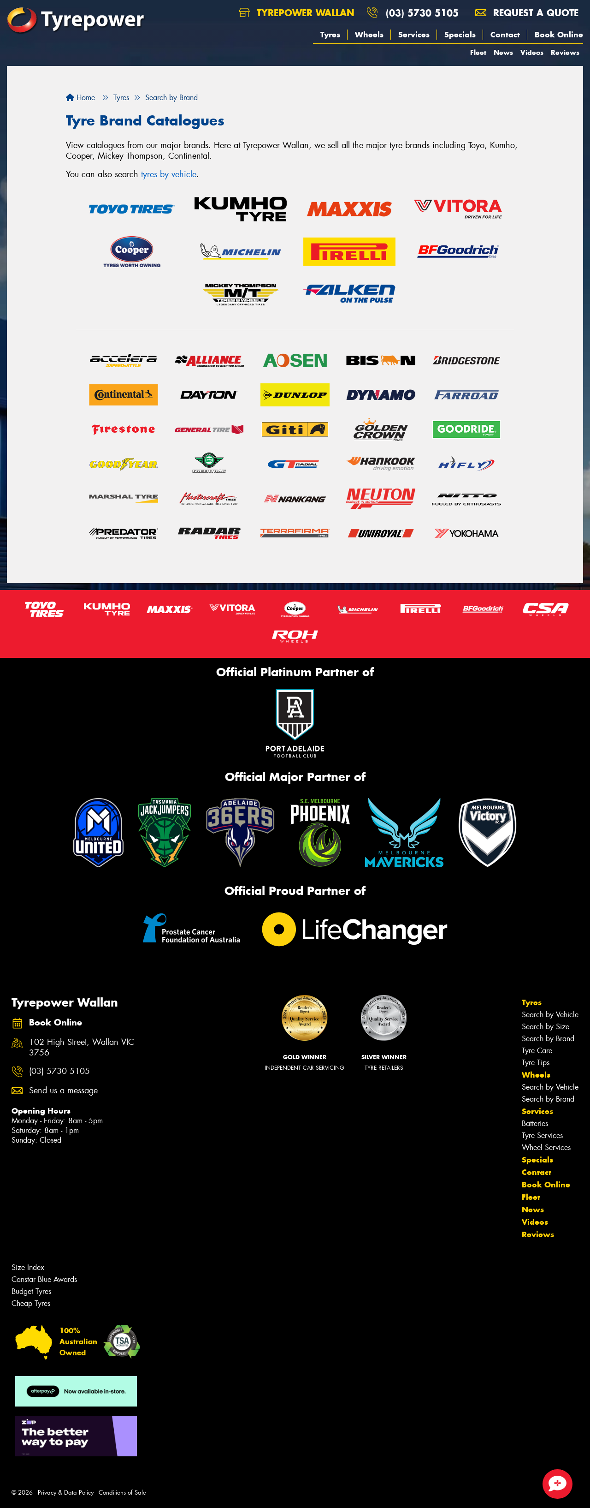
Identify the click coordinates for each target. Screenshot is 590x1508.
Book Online (559, 35)
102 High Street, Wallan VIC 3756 (81, 1047)
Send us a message (63, 1090)
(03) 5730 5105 (422, 12)
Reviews (565, 52)
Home (80, 97)
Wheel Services (546, 1147)
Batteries (535, 1123)
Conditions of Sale (122, 1492)
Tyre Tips (535, 1062)
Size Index (28, 1267)
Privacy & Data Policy (66, 1492)
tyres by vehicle (168, 174)
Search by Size (545, 1026)
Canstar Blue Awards (44, 1279)
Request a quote (526, 12)
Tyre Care (537, 1050)
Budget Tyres (31, 1291)
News (503, 52)
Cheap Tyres (31, 1303)
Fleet (478, 52)
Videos (531, 52)
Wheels (369, 35)
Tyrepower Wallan (296, 12)
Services (414, 35)
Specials (460, 35)
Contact (505, 35)
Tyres (330, 35)
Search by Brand (548, 1038)
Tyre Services (542, 1135)
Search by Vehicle (550, 1014)
